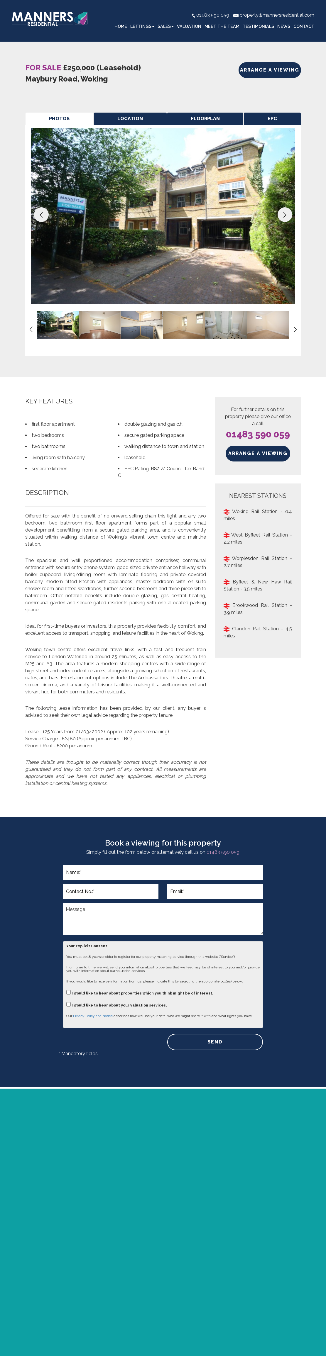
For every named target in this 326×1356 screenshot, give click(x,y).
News (283, 26)
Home (120, 26)
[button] (41, 214)
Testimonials (258, 26)
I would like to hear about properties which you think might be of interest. (139, 992)
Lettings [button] (142, 26)
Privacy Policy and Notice (93, 1016)
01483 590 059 (258, 434)
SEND (215, 1042)
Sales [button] (166, 26)
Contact (303, 26)
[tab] (59, 119)
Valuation (189, 26)
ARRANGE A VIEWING (269, 70)
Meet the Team (222, 26)
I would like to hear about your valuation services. (116, 1004)
